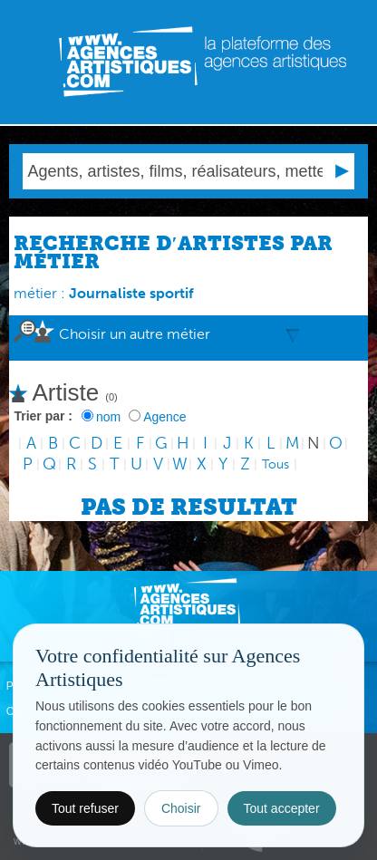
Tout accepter (282, 808)
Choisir (181, 808)
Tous (275, 464)
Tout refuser (85, 808)
